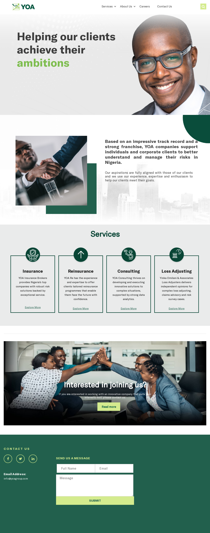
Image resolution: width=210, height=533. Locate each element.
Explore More (33, 307)
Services (107, 6)
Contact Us (164, 6)
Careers (144, 6)
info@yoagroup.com (16, 478)
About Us (126, 6)
